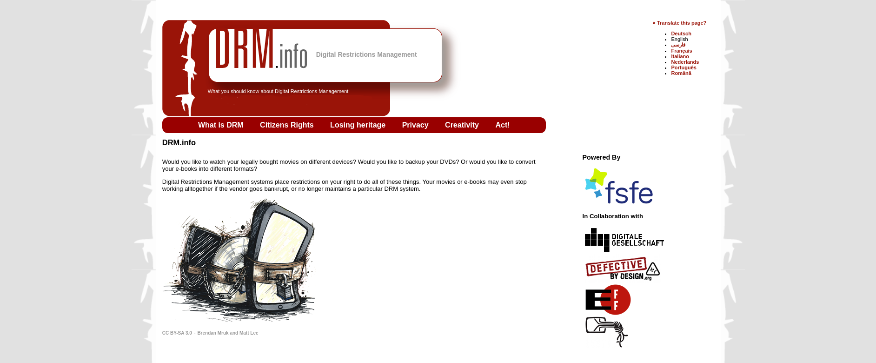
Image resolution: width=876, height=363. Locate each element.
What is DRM (222, 125)
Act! (502, 125)
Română (681, 73)
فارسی (678, 44)
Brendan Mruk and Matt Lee (227, 333)
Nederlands (685, 62)
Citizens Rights (288, 125)
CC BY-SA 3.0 (177, 333)
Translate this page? (681, 23)
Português (683, 67)
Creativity (463, 125)
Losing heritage (359, 125)
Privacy (416, 125)
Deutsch (681, 33)
